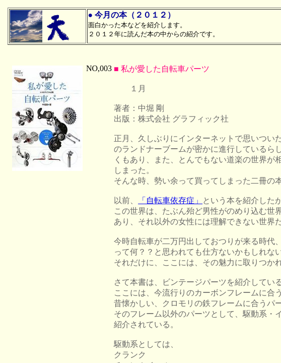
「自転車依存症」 (170, 200)
